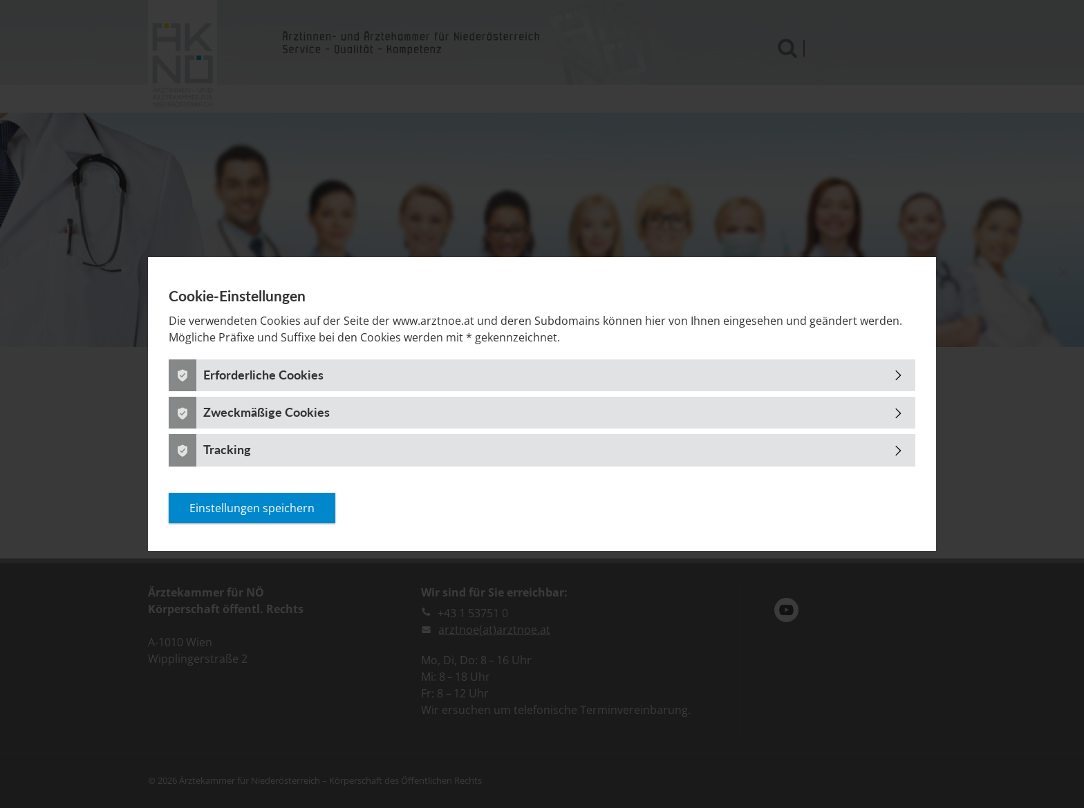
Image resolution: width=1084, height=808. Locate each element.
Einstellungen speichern (252, 508)
